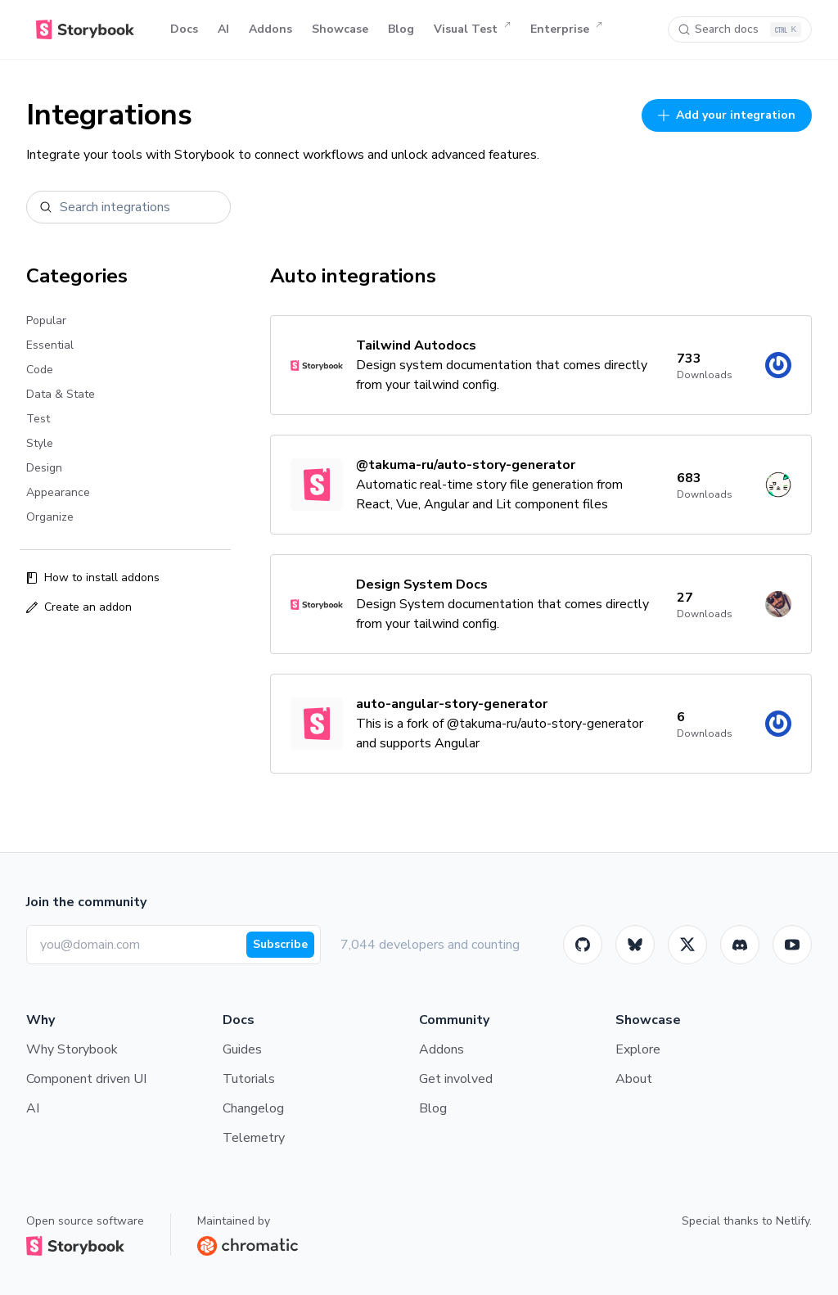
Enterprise (566, 29)
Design (44, 468)
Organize (50, 517)
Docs (184, 29)
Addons (270, 29)
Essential (50, 345)
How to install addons (93, 577)
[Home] (85, 29)
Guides (242, 1049)
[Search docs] (740, 29)
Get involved (456, 1079)
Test (38, 418)
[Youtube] (792, 944)
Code (39, 369)
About (633, 1079)
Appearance (58, 492)
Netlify (792, 1221)
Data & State (60, 394)
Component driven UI (86, 1079)
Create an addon (79, 607)
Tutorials (249, 1079)
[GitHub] (582, 944)
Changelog (253, 1108)
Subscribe (280, 944)
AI (223, 29)
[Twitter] (687, 944)
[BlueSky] (635, 944)
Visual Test (472, 29)
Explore (637, 1049)
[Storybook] (739, 944)
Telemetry (254, 1138)
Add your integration (726, 115)
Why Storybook (72, 1049)
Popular (46, 320)
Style (39, 443)
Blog (401, 29)
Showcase (340, 29)
